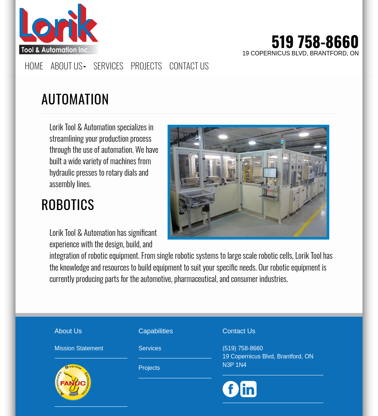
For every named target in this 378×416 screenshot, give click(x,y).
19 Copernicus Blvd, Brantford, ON (301, 53)
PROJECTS (146, 65)
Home (34, 65)
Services (149, 348)
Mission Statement (79, 348)
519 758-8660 (315, 41)
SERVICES (108, 65)
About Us (68, 65)
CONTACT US (189, 65)
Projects (149, 368)
